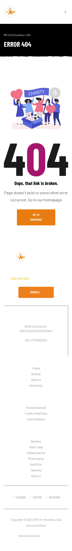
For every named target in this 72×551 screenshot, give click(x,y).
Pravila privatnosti (36, 407)
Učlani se (36, 379)
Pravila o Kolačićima (36, 413)
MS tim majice (36, 458)
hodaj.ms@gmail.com (46, 278)
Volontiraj (36, 470)
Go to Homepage (36, 217)
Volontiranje (36, 385)
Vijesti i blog (36, 447)
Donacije (36, 374)
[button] (36, 292)
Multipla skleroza (36, 453)
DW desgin (47, 536)
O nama (36, 368)
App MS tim (36, 464)
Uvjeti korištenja (36, 419)
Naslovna (36, 441)
